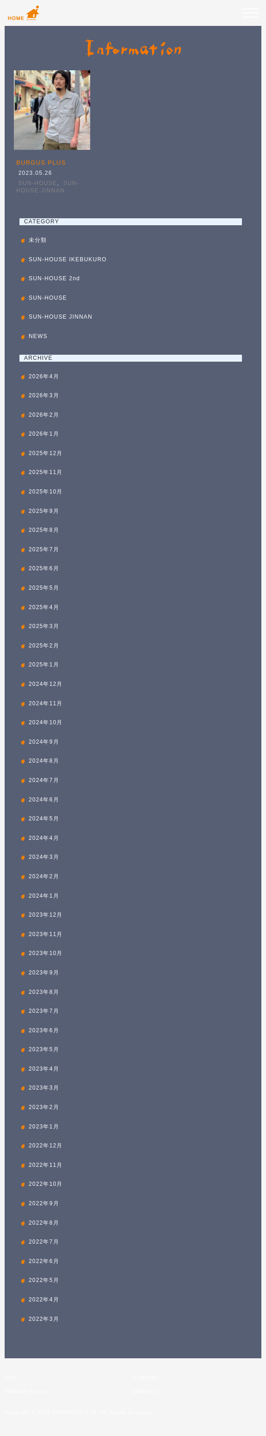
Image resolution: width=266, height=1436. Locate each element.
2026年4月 (44, 376)
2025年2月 (44, 645)
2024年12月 (46, 684)
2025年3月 (44, 626)
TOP (10, 1378)
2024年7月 (44, 780)
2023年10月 (46, 953)
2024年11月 (46, 703)
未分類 (38, 240)
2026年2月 (44, 415)
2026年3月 (44, 395)
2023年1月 (44, 1126)
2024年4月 (44, 838)
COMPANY (146, 1378)
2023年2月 (44, 1107)
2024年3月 (44, 857)
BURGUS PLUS (41, 162)
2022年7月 (44, 1242)
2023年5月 (44, 1049)
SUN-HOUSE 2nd (54, 278)
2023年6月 (44, 1030)
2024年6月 (44, 799)
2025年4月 (44, 607)
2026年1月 (44, 434)
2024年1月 (44, 896)
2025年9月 (44, 511)
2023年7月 (44, 1011)
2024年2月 (44, 876)
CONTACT (146, 1391)
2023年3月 (44, 1088)
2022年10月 (46, 1184)
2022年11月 (46, 1165)
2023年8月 (44, 992)
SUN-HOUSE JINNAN (61, 317)
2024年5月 (44, 818)
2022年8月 (44, 1223)
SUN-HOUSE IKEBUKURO (68, 259)
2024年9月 (44, 742)
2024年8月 (44, 761)
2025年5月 (44, 588)
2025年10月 (46, 491)
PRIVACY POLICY (27, 1391)
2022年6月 (44, 1261)
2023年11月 (46, 934)
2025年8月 (44, 530)
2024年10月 (46, 722)
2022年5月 (44, 1280)
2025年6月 (44, 568)
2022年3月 (44, 1319)
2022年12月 (46, 1145)
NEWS (38, 336)
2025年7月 (44, 549)
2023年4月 (44, 1069)
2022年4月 (44, 1299)
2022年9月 (44, 1203)
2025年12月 (46, 453)
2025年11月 (46, 472)
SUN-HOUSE (38, 183)
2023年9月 (44, 972)
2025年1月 (44, 664)
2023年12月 (46, 915)
